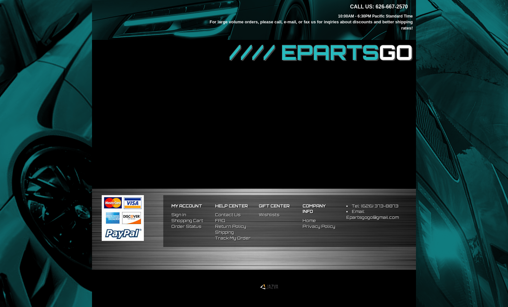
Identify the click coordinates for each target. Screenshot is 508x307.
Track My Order (233, 238)
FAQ (220, 220)
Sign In (178, 214)
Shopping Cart (187, 220)
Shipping (224, 232)
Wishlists (269, 214)
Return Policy (230, 226)
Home (309, 220)
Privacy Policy (319, 226)
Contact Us (228, 214)
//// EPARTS (321, 52)
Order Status (186, 226)
